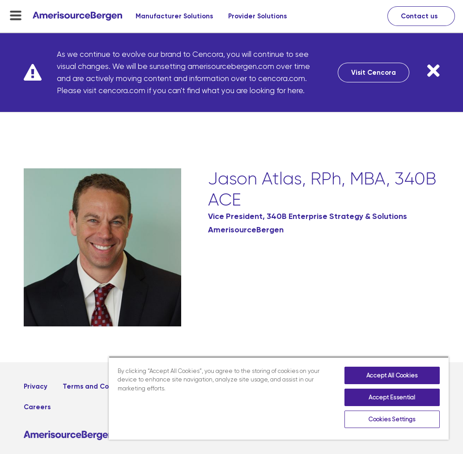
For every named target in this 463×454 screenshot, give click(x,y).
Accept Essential (392, 397)
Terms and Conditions (99, 386)
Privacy (35, 386)
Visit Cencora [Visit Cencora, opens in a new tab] (373, 73)
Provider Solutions (257, 16)
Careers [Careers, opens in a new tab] (37, 407)
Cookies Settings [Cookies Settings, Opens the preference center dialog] (392, 419)
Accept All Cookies (391, 375)
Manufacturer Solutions (174, 16)
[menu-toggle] (15, 15)
